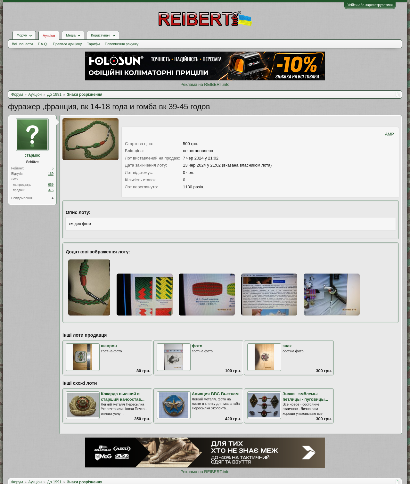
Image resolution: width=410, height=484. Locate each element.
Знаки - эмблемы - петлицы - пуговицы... (305, 396)
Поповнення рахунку (121, 44)
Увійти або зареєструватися (370, 5)
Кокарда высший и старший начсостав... (122, 396)
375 (50, 190)
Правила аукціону (67, 44)
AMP (389, 134)
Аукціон (49, 35)
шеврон (109, 345)
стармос (32, 155)
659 (50, 184)
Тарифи (93, 44)
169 (50, 174)
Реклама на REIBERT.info (204, 84)
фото (197, 345)
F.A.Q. (43, 44)
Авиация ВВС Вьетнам (215, 393)
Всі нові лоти (22, 44)
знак (287, 345)
